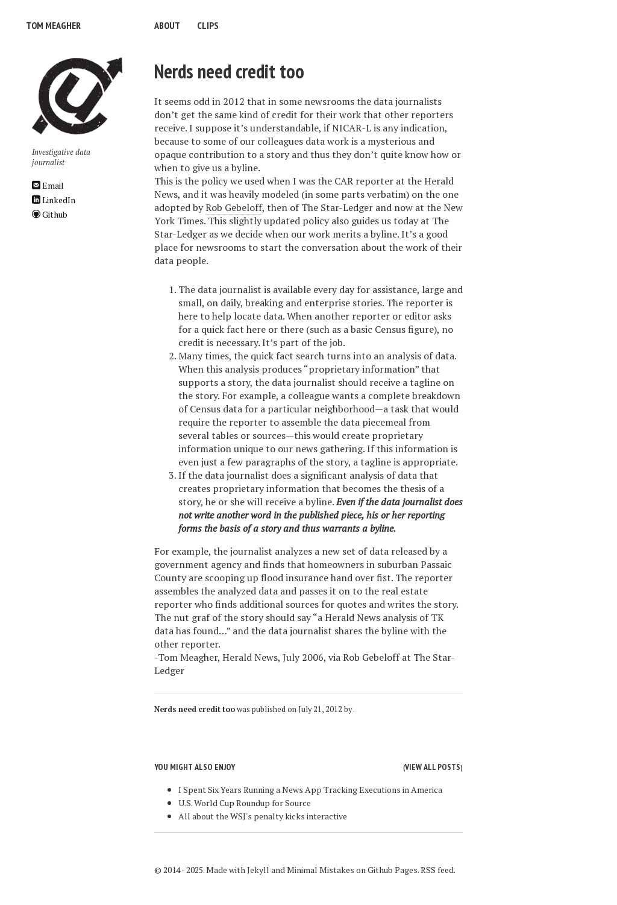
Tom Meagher (53, 25)
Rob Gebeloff (233, 207)
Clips (208, 25)
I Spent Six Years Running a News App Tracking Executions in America (310, 789)
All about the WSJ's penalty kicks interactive (262, 816)
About (167, 25)
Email (48, 185)
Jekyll (258, 869)
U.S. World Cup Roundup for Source (244, 803)
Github (49, 214)
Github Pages (393, 869)
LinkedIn (53, 200)
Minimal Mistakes (320, 869)
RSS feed (437, 869)
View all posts (432, 767)
